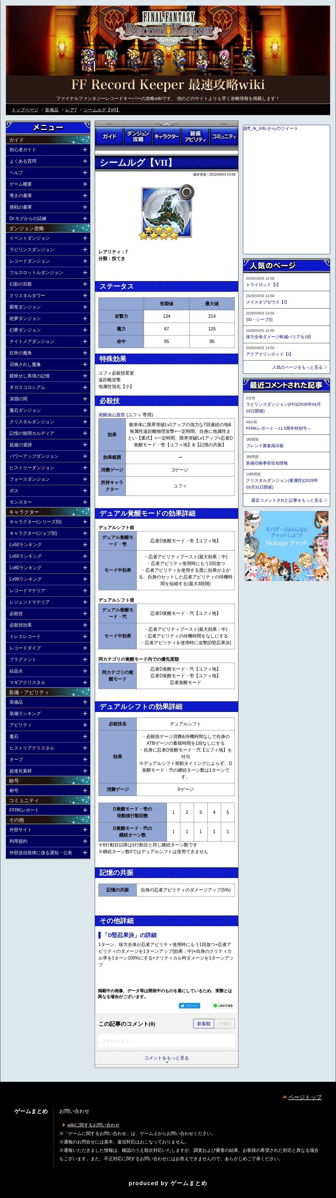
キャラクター (166, 136)
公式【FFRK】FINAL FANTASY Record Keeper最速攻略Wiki (168, 85)
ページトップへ (256, 596)
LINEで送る (223, 1005)
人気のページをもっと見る (297, 367)
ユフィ (135, 414)
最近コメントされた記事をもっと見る (287, 500)
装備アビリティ (195, 136)
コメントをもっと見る (166, 1057)
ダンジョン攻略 (138, 136)
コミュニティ (224, 136)
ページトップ (305, 1097)
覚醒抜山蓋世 (112, 414)
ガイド (109, 136)
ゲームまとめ (189, 1183)
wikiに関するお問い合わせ (93, 1125)
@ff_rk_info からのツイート (271, 128)
